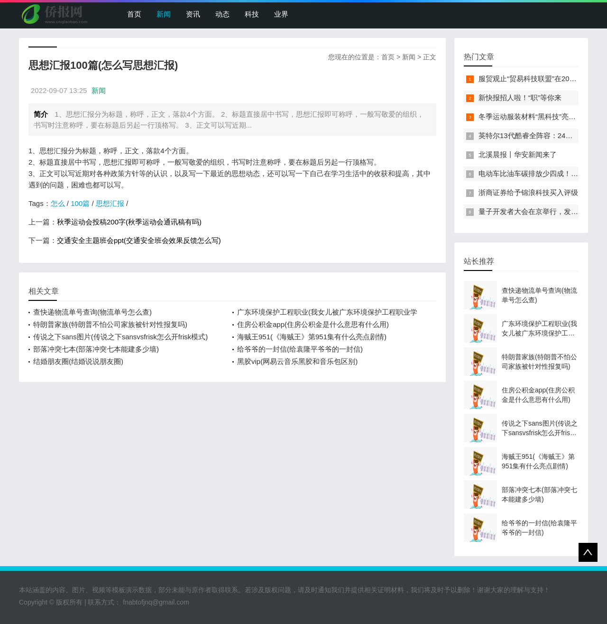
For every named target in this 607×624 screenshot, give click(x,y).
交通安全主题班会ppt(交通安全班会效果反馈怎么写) (139, 240)
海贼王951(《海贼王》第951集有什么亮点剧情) (311, 337)
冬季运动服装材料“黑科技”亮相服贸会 (537, 116)
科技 (252, 14)
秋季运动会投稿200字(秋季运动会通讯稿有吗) (129, 222)
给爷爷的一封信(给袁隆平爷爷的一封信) (300, 349)
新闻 (163, 14)
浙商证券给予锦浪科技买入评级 (528, 192)
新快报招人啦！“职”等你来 (519, 97)
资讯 (193, 14)
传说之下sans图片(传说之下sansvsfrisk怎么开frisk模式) (120, 337)
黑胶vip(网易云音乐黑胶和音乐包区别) (297, 361)
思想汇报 (110, 203)
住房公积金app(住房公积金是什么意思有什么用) (313, 324)
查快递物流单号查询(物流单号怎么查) (92, 312)
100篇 (80, 203)
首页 (134, 14)
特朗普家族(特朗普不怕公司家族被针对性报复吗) (110, 324)
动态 (222, 14)
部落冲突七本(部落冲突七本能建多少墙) (96, 349)
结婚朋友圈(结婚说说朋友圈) (78, 361)
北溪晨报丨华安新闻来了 (517, 154)
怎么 (58, 203)
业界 (281, 14)
